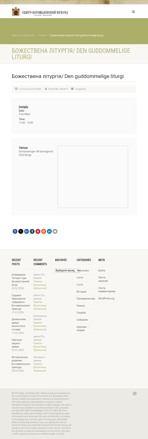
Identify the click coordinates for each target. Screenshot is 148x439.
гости (80, 277)
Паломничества (86, 298)
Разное (81, 305)
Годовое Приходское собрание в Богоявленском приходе (21, 302)
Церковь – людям (83, 328)
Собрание (82, 319)
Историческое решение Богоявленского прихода (21, 362)
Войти (101, 270)
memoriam (83, 270)
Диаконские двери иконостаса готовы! (19, 324)
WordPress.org (106, 298)
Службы (81, 312)
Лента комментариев (106, 290)
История (81, 291)
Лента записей (103, 279)
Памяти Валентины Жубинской (39, 285)
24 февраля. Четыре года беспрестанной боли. (20, 279)
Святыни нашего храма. (17, 343)
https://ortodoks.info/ (23, 35)
